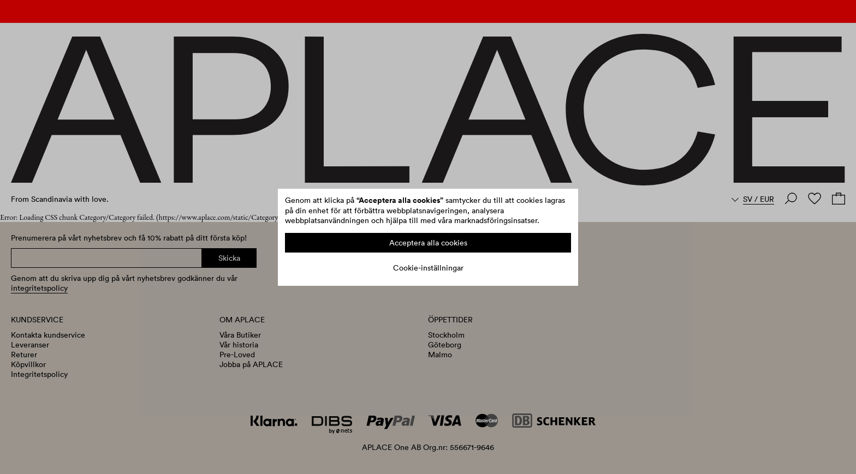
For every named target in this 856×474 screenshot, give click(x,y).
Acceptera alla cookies (428, 243)
